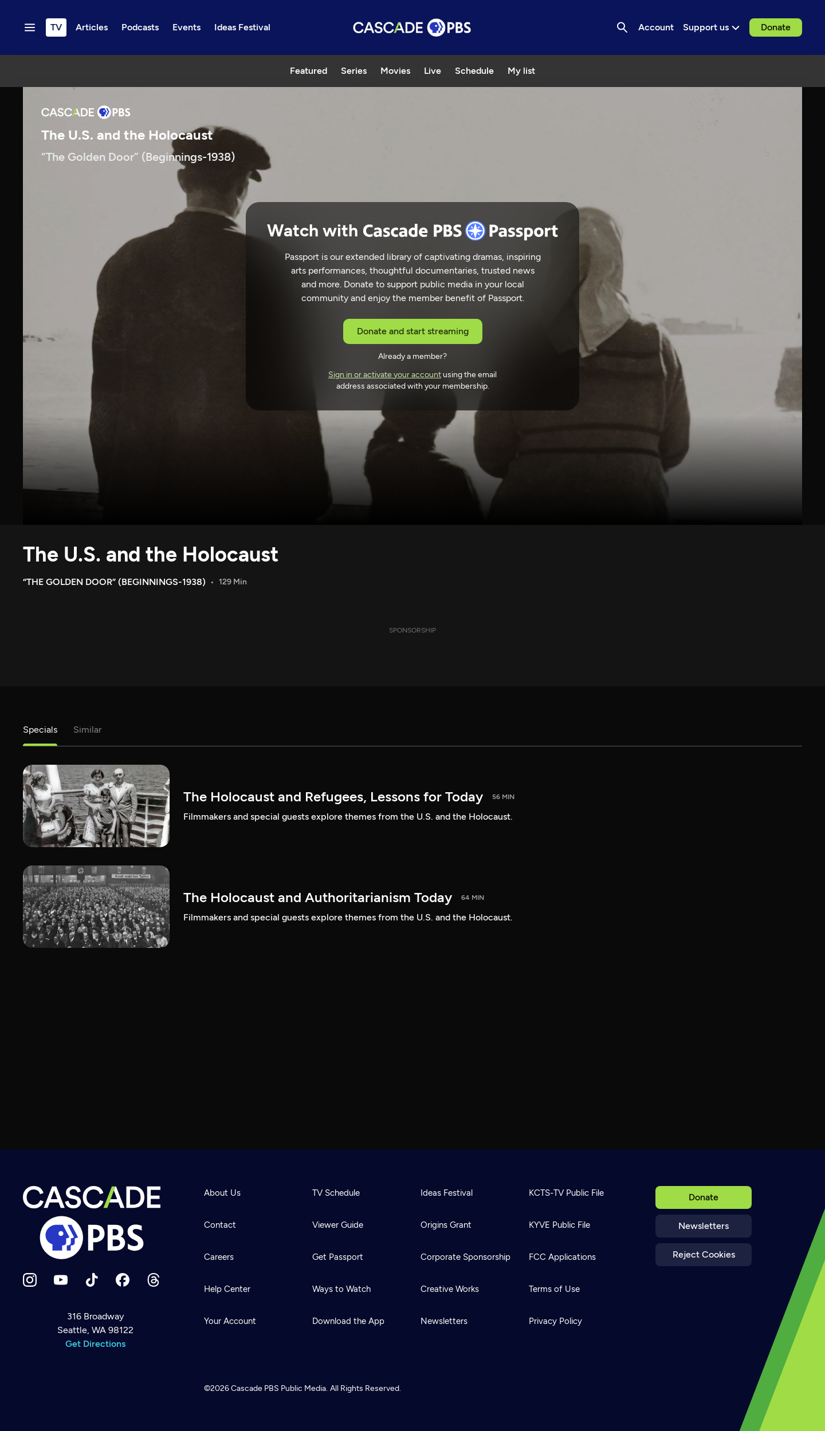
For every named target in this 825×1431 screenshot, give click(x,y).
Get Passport (337, 1257)
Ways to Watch (341, 1289)
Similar (87, 729)
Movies (395, 70)
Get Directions (95, 1343)
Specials (40, 729)
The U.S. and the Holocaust (150, 554)
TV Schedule (336, 1193)
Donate (776, 27)
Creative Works (450, 1289)
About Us (222, 1193)
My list (521, 70)
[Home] (95, 1222)
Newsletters (703, 1225)
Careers (219, 1257)
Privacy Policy (555, 1321)
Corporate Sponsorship (465, 1257)
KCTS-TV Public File (566, 1193)
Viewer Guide (337, 1225)
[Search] (622, 27)
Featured (308, 70)
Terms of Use (554, 1289)
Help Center (227, 1289)
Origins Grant (446, 1225)
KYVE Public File (559, 1225)
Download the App (348, 1321)
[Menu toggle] (30, 27)
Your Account (230, 1321)
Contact (220, 1225)
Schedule (474, 70)
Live (432, 70)
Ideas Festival (447, 1193)
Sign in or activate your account (384, 375)
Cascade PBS (255, 1388)
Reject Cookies (704, 1254)
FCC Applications (562, 1257)
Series (354, 70)
